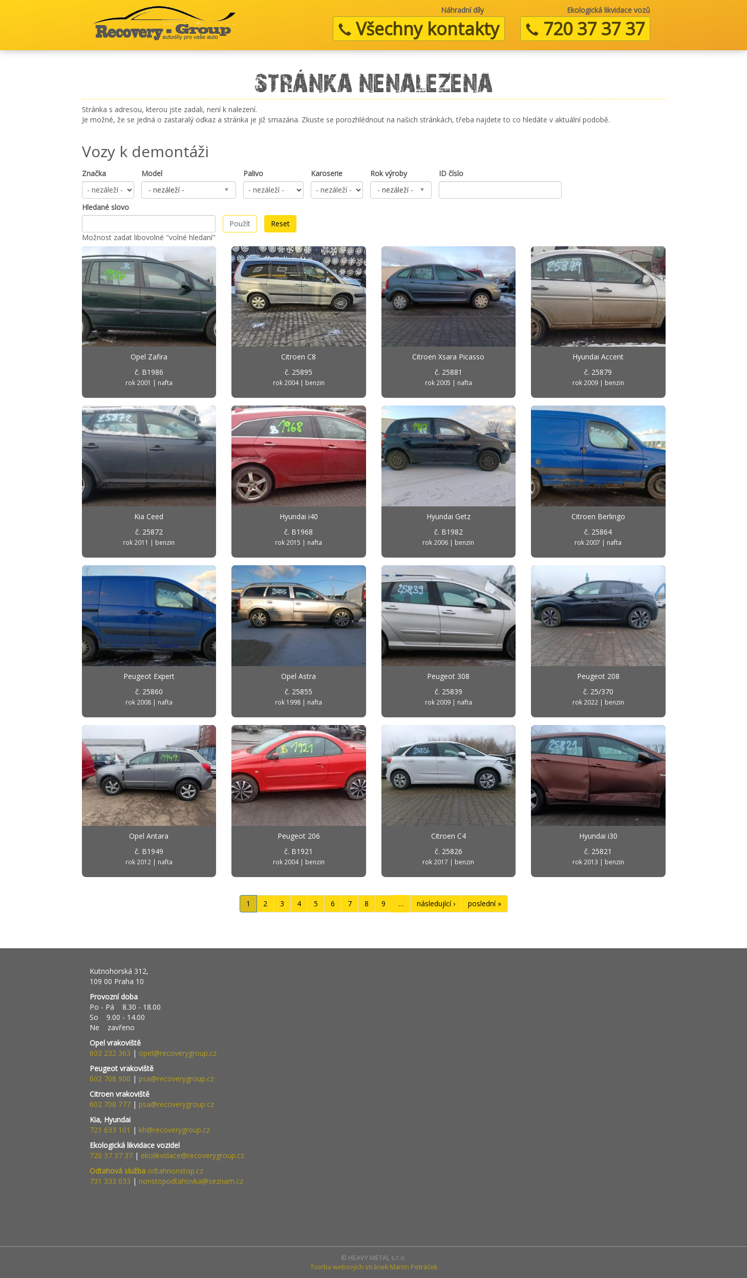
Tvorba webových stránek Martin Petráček (373, 1267)
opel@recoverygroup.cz (178, 1053)
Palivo (253, 173)
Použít (239, 223)
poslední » (484, 903)
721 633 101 (110, 1130)
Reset (280, 223)
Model (151, 173)
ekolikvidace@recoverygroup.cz (192, 1155)
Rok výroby (388, 173)
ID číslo (451, 173)
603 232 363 (110, 1053)
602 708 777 (110, 1104)
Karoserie (327, 173)
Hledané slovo (105, 207)
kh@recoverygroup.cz (174, 1130)
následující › (436, 903)
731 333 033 (110, 1181)
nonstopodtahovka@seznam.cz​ (191, 1181)
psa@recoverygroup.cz (176, 1078)
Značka (94, 173)
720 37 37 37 (585, 28)
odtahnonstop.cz (146, 1171)
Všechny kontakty (418, 28)
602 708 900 (110, 1078)
